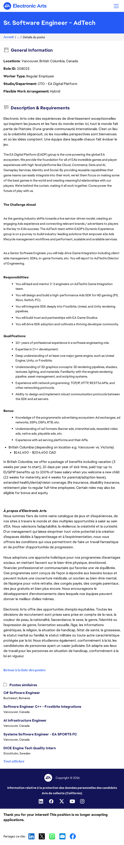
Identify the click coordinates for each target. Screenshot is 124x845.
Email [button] (62, 836)
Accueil (8, 37)
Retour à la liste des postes (24, 670)
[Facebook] (51, 801)
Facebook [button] (73, 836)
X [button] (42, 836)
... (18, 37)
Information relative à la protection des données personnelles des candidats (62, 788)
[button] (116, 6)
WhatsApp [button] (52, 836)
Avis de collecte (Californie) (62, 793)
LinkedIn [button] (31, 836)
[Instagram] (82, 801)
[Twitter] (62, 801)
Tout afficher (13, 761)
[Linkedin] (41, 801)
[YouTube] (72, 801)
